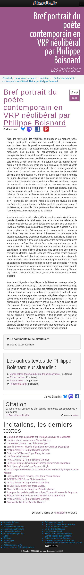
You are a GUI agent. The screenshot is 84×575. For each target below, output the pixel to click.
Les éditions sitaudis (54, 531)
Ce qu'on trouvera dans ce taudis (60, 524)
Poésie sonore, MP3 (12, 545)
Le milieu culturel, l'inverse (38, 463)
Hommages (8, 540)
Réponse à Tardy (18, 383)
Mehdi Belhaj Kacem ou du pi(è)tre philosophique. (35, 374)
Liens (5, 536)
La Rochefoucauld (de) (17, 415)
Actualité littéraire (11, 522)
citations (75, 415)
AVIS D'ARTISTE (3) (28, 482)
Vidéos (6, 543)
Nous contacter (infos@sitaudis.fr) (18, 547)
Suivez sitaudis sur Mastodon (58, 536)
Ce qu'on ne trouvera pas (56, 527)
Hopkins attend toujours (29, 440)
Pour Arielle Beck (26, 502)
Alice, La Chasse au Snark (30, 489)
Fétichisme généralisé (28, 466)
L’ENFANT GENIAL (28, 443)
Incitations (60, 512)
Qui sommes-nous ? (54, 522)
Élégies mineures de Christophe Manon (36, 495)
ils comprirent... (17, 380)
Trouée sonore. (17, 377)
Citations (7, 538)
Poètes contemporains (13, 533)
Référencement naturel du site (58, 533)
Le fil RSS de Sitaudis (55, 529)
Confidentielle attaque (18, 456)
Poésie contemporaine (13, 527)
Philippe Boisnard (34, 123)
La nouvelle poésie (12, 531)
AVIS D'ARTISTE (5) (28, 450)
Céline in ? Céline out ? (28, 453)
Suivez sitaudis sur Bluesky (57, 538)
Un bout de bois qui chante (38, 437)
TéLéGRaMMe (26, 486)
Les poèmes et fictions (13, 529)
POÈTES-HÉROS (27, 479)
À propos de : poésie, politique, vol (42, 492)
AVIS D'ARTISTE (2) (28, 499)
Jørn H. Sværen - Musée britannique (38, 446)
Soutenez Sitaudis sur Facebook (59, 540)
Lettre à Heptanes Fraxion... (33, 476)
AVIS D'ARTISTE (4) (28, 459)
